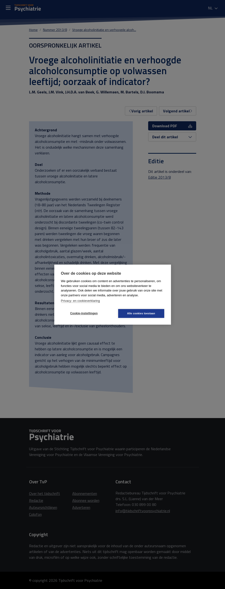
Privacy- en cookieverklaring (80, 301)
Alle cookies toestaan (141, 313)
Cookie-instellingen (83, 313)
